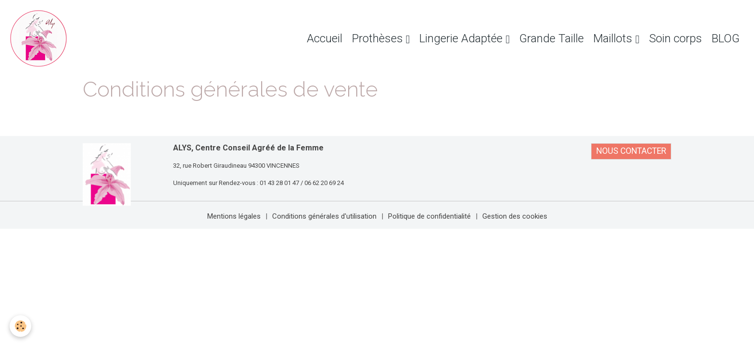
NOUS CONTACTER (631, 151)
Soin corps (675, 38)
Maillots (614, 38)
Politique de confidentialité (429, 216)
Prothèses (379, 38)
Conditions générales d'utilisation (324, 216)
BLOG (726, 38)
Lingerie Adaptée (462, 38)
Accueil (324, 38)
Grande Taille (551, 38)
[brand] (41, 38)
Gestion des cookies (514, 216)
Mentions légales (234, 216)
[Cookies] (20, 326)
